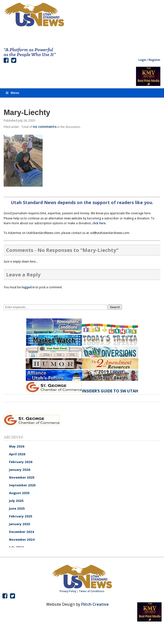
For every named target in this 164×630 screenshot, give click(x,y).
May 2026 (16, 446)
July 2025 (16, 500)
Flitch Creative (95, 604)
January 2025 (19, 524)
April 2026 (17, 454)
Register (154, 60)
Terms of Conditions (91, 591)
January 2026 (19, 469)
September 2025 (22, 485)
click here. (99, 223)
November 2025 (22, 477)
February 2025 (20, 516)
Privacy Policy (68, 591)
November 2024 (22, 539)
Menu (12, 93)
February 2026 (20, 462)
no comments (44, 126)
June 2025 (17, 508)
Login (142, 60)
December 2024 (21, 532)
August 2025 (19, 493)
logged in (28, 287)
